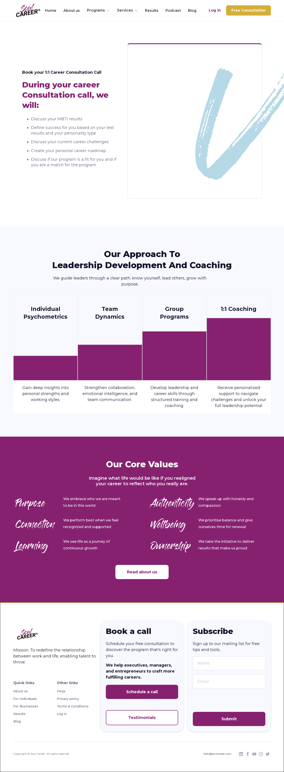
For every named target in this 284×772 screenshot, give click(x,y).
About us (71, 10)
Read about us (142, 572)
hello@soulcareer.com (217, 753)
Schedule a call (142, 691)
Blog (192, 10)
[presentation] (226, 701)
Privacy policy (68, 699)
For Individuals (25, 699)
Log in (215, 10)
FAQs (61, 691)
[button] (98, 10)
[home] (27, 10)
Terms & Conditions (73, 706)
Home (50, 10)
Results (151, 10)
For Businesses (25, 706)
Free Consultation (248, 10)
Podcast (173, 10)
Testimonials (142, 717)
